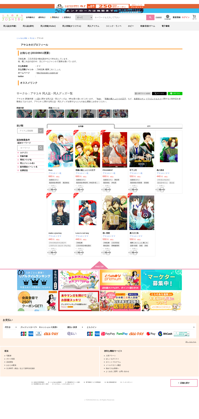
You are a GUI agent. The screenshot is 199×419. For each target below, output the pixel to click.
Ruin (99, 106)
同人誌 (33, 46)
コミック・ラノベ (113, 34)
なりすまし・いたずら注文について (92, 398)
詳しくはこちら (191, 355)
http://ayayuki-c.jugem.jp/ (47, 81)
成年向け (41, 25)
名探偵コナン (139, 106)
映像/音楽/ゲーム (147, 34)
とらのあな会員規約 (61, 395)
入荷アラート (140, 101)
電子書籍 (165, 34)
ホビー (131, 34)
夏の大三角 (134, 245)
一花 (37, 106)
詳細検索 (159, 25)
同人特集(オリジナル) (71, 34)
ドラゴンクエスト (153, 106)
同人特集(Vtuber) (48, 34)
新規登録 (176, 25)
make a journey (55, 245)
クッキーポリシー (40, 398)
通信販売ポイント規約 (82, 395)
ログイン (185, 25)
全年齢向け (30, 25)
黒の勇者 (160, 180)
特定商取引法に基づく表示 (63, 398)
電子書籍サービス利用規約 (107, 395)
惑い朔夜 (106, 245)
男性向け (54, 25)
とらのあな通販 (22, 46)
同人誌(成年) (28, 34)
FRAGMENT (108, 180)
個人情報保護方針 (129, 395)
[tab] (148, 135)
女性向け (66, 25)
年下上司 (133, 180)
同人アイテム (93, 34)
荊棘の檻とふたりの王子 (115, 106)
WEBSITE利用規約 (41, 395)
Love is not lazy (82, 245)
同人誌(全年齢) (9, 34)
